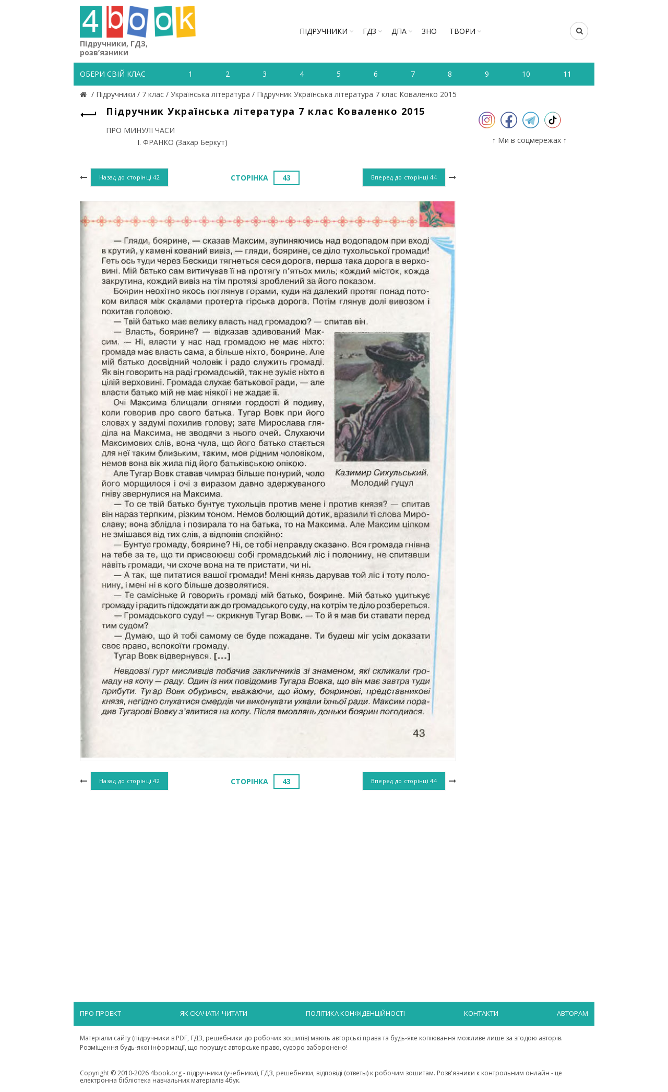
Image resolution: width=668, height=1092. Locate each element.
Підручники (324, 31)
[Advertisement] (268, 879)
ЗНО (429, 31)
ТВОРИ (462, 31)
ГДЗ (369, 31)
